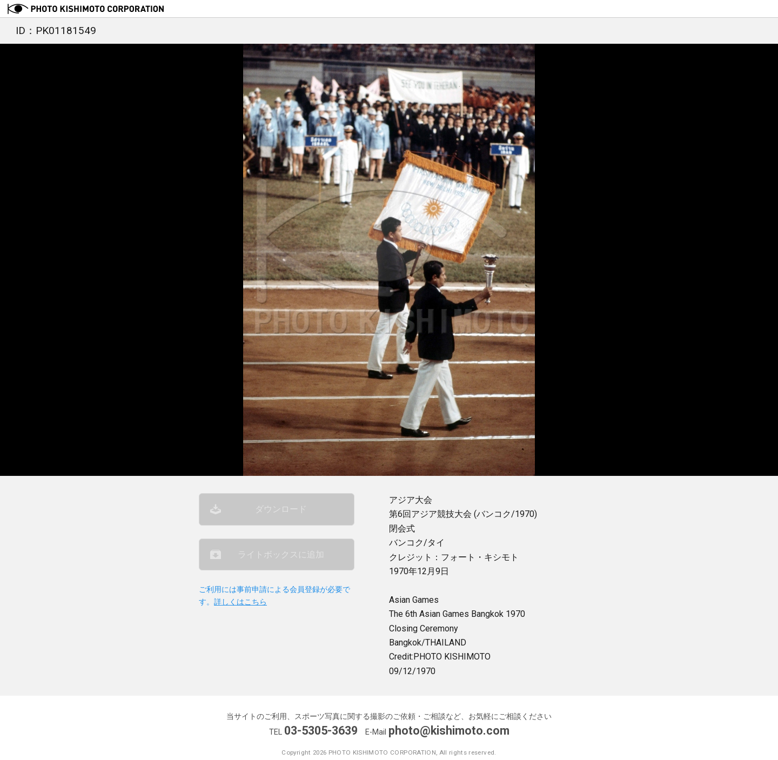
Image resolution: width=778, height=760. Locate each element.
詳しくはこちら (240, 602)
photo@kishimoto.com (448, 730)
